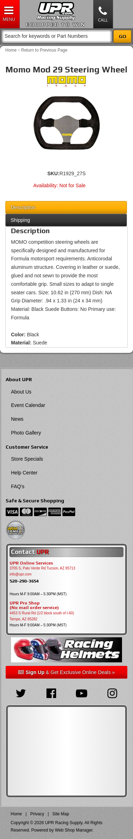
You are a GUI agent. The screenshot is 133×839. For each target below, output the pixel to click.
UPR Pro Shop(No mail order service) (34, 605)
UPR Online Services (31, 563)
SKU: (53, 173)
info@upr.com (21, 574)
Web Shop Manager (74, 830)
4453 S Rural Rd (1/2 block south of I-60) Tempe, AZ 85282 (42, 616)
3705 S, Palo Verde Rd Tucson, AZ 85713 (42, 568)
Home (11, 50)
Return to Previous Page (44, 50)
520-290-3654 (24, 581)
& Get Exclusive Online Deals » (66, 672)
